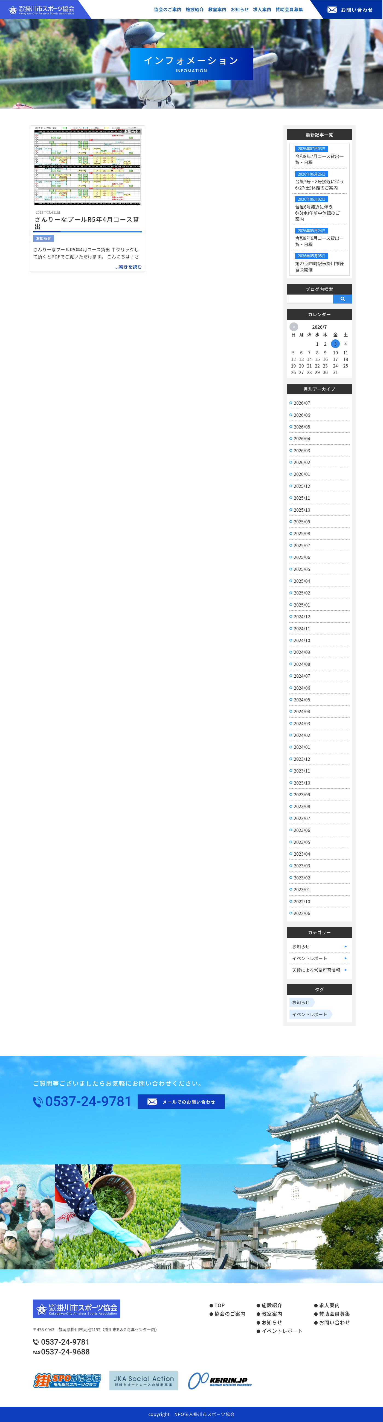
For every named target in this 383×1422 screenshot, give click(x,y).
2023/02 (302, 877)
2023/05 (302, 842)
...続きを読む (128, 266)
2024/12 (302, 616)
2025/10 (302, 509)
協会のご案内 (229, 1314)
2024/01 (302, 747)
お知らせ (131, 131)
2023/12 (302, 759)
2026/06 (302, 415)
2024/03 (302, 723)
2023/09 (302, 794)
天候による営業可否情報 (316, 970)
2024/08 (302, 664)
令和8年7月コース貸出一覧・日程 (319, 159)
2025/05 (302, 569)
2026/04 (302, 438)
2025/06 (302, 557)
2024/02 (302, 735)
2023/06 (302, 830)
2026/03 (302, 450)
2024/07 (302, 675)
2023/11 (302, 770)
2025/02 (302, 592)
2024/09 (302, 652)
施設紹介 (272, 1305)
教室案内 (272, 1314)
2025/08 (302, 533)
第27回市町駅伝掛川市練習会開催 (319, 266)
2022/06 (302, 913)
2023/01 (302, 889)
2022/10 (302, 901)
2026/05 (302, 426)
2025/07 (302, 545)
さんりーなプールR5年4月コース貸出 (87, 223)
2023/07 (302, 818)
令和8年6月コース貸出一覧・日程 (319, 241)
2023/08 (302, 806)
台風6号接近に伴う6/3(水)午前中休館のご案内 (317, 212)
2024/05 (302, 699)
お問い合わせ (334, 1322)
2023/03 (302, 865)
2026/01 (302, 474)
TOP (219, 1305)
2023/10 (302, 782)
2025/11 (302, 497)
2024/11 (302, 628)
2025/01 (302, 604)
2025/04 (302, 581)
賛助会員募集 (334, 1314)
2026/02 (302, 462)
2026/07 (302, 403)
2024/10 (302, 640)
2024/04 (302, 711)
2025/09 (302, 521)
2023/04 (302, 853)
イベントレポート (309, 958)
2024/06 (302, 687)
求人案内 (329, 1305)
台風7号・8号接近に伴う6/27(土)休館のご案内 (319, 184)
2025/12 (302, 486)
